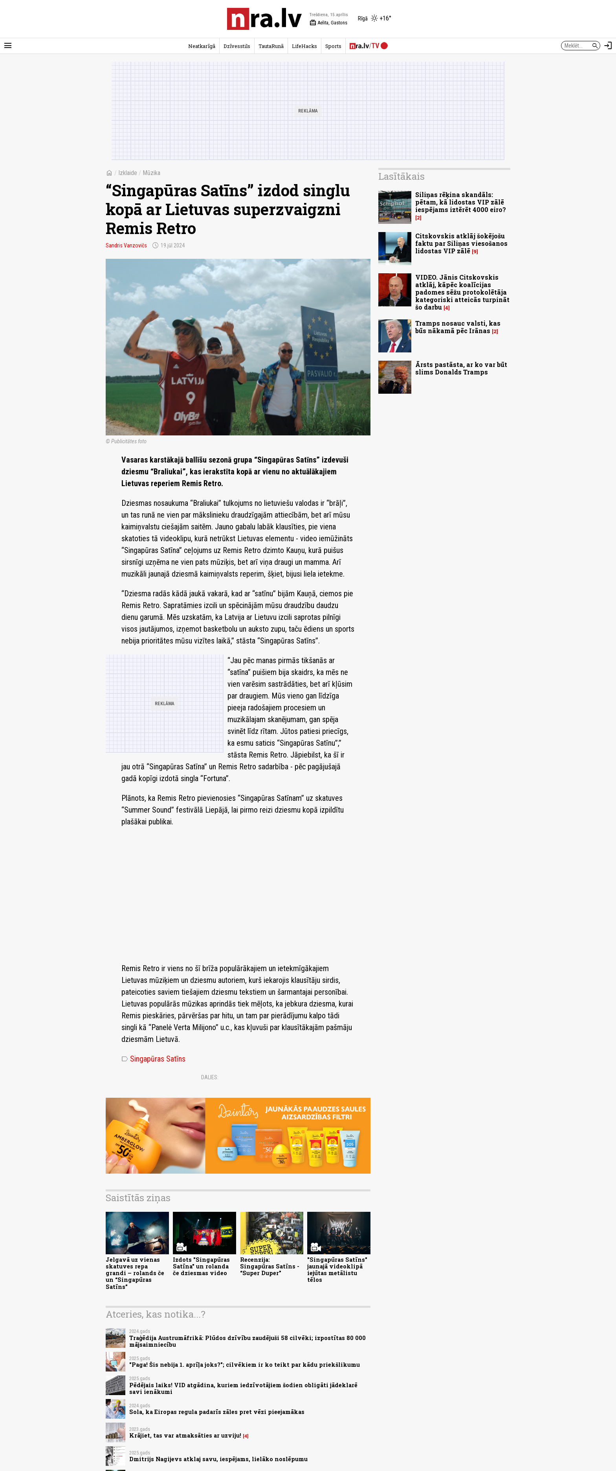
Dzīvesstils (237, 46)
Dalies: (209, 1077)
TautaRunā (271, 46)
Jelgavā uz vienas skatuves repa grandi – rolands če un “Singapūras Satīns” (135, 1273)
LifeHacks (304, 46)
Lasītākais (401, 176)
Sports (333, 46)
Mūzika (151, 173)
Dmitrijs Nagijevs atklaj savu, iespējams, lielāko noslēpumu (218, 1459)
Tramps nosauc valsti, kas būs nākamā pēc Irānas (457, 327)
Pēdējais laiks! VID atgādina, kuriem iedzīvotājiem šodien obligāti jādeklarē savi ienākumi (243, 1388)
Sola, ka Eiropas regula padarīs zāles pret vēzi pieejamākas (216, 1412)
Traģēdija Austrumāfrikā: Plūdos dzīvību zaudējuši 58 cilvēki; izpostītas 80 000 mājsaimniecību (247, 1341)
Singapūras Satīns (153, 1059)
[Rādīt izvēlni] (8, 45)
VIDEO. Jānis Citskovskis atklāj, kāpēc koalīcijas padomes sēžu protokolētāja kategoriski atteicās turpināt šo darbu (462, 292)
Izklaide (127, 173)
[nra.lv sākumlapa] (264, 19)
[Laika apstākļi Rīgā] (374, 19)
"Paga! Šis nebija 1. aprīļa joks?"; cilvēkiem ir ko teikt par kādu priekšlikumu (244, 1364)
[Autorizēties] (608, 45)
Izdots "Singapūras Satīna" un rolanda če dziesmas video (201, 1266)
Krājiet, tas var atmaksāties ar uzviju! (185, 1435)
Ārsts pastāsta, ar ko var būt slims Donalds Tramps (461, 368)
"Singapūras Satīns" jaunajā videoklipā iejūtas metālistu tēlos (337, 1270)
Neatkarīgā (201, 46)
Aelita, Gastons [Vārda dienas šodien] (328, 23)
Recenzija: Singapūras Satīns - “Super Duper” (269, 1266)
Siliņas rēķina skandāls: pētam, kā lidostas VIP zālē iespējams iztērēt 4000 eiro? (460, 202)
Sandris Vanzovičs (126, 245)
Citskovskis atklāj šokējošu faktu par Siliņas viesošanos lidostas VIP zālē (461, 243)
